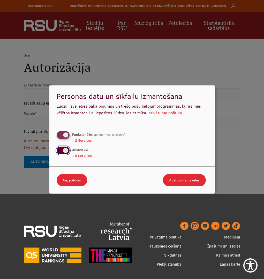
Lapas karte (230, 264)
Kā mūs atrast (228, 255)
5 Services (82, 155)
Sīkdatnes (173, 255)
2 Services (82, 140)
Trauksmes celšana (165, 246)
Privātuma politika (166, 237)
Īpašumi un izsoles (223, 246)
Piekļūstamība (169, 264)
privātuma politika (165, 113)
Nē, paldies (72, 180)
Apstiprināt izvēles (184, 180)
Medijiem (232, 237)
